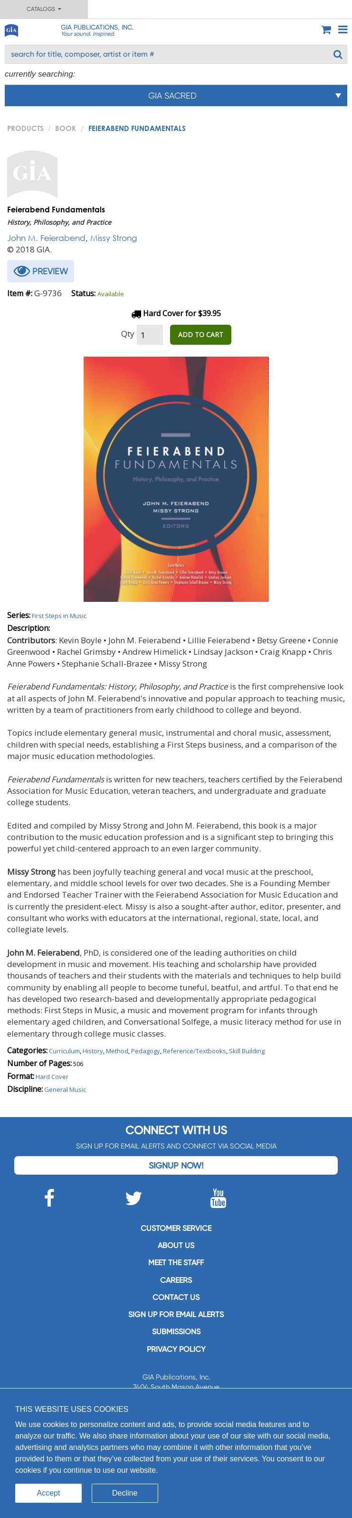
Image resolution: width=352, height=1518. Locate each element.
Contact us (176, 1297)
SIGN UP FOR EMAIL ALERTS (176, 1314)
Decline (124, 1493)
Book (65, 128)
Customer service (176, 1228)
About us (176, 1245)
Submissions (176, 1331)
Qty (127, 333)
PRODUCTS (25, 128)
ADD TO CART (200, 334)
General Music (65, 1089)
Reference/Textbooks (194, 1051)
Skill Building (247, 1051)
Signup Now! (176, 1165)
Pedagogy (145, 1051)
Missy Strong (113, 238)
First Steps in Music (59, 615)
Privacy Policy (176, 1349)
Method (117, 1051)
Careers (176, 1280)
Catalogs (44, 9)
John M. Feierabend (46, 238)
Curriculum (64, 1051)
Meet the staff (176, 1262)
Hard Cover (52, 1076)
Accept (48, 1493)
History (93, 1051)
